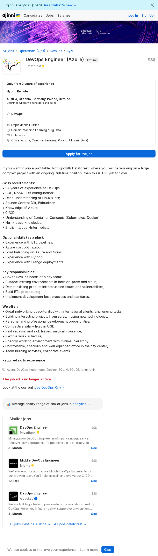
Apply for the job (79, 154)
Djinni (11, 15)
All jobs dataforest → (70, 524)
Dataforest (33, 66)
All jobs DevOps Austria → (30, 524)
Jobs (50, 15)
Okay (108, 549)
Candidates (33, 15)
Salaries (64, 15)
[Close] (152, 5)
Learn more (89, 550)
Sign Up (148, 15)
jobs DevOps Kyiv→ (49, 387)
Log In (133, 15)
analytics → (82, 404)
